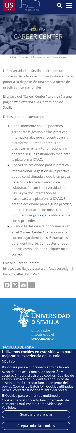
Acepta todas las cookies (36, 425)
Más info (8, 361)
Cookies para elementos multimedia (32, 395)
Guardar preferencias (36, 414)
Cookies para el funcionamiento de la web (37, 367)
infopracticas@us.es (28, 215)
